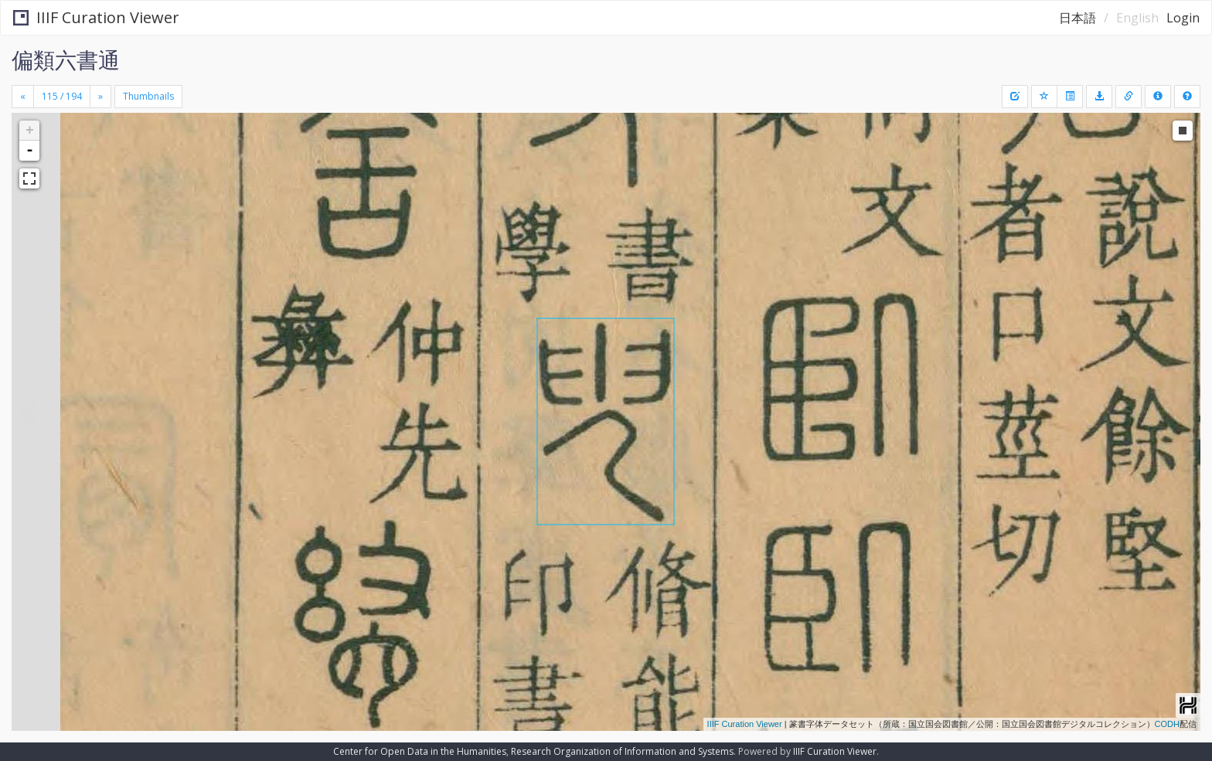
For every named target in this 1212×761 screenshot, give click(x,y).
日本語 (1077, 17)
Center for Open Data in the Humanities (419, 751)
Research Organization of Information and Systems (622, 751)
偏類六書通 (66, 59)
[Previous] (23, 96)
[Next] (100, 96)
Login (1183, 17)
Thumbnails (148, 96)
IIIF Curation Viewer (96, 17)
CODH (1167, 724)
